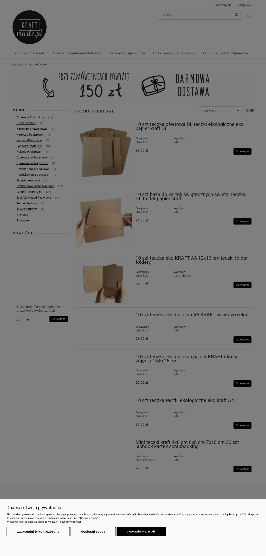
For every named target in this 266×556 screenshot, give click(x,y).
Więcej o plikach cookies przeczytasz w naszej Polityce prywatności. (44, 521)
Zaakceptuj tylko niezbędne (38, 531)
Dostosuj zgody (93, 531)
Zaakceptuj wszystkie (141, 531)
